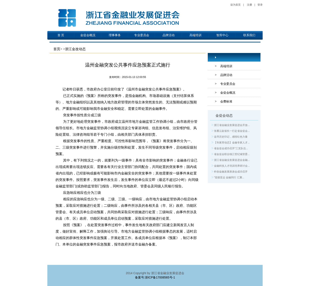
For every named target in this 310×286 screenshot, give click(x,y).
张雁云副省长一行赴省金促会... (232, 130)
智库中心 (222, 35)
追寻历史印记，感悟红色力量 (231, 136)
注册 (249, 4)
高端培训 (195, 35)
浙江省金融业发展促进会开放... (232, 125)
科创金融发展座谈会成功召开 (231, 171)
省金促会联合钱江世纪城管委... (232, 154)
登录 (260, 4)
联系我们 (249, 35)
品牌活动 (169, 35)
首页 (56, 49)
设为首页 (235, 4)
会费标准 (226, 101)
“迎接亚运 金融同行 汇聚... (229, 177)
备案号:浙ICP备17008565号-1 (155, 277)
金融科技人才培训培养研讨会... (232, 165)
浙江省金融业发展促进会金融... (232, 160)
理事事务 (115, 35)
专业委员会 (141, 35)
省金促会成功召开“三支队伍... (231, 148)
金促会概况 (87, 35)
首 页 (60, 35)
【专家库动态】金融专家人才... (232, 142)
